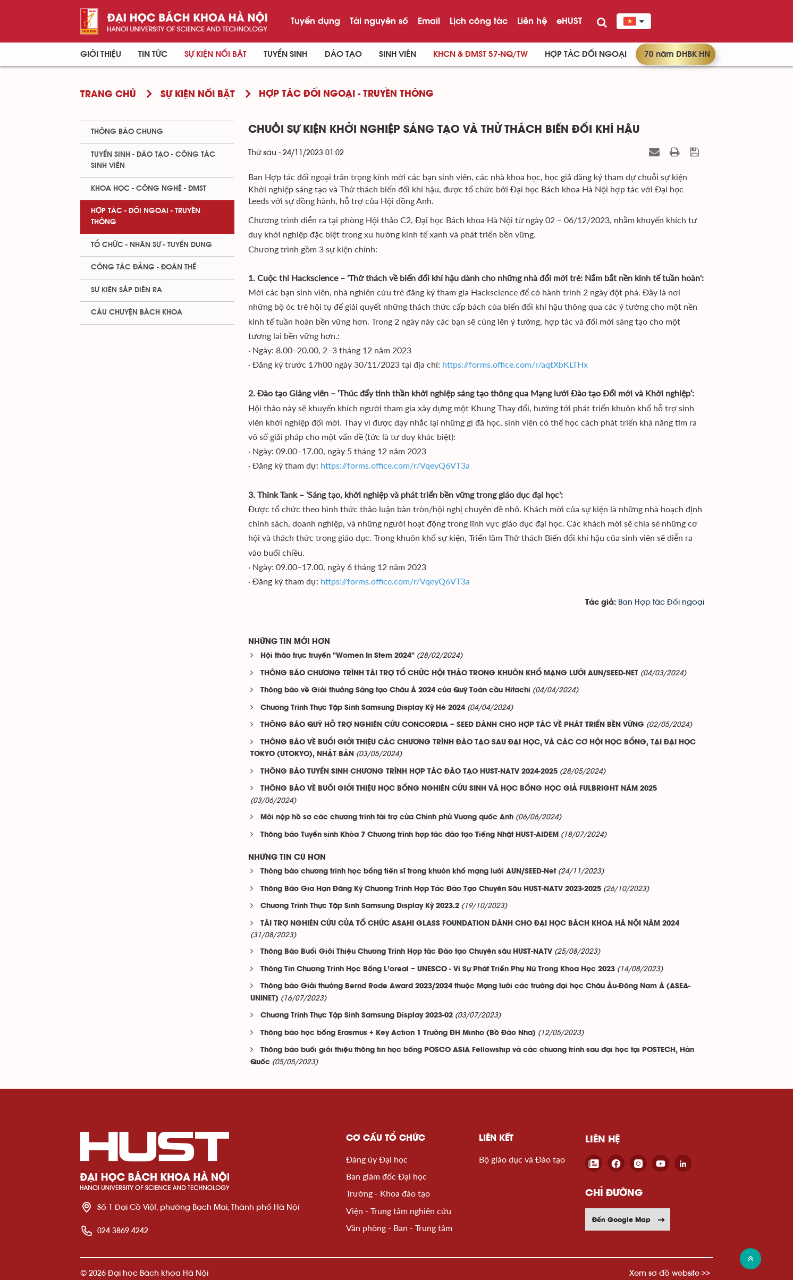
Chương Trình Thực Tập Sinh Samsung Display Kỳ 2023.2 (359, 906)
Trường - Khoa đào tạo (388, 1193)
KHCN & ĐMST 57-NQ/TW (480, 54)
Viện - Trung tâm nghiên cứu (398, 1211)
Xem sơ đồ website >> (669, 1273)
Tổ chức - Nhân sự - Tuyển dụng (151, 245)
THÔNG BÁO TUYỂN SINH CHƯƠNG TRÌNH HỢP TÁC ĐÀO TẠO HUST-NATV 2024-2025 (409, 771)
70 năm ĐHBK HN (677, 54)
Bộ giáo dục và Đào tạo (522, 1159)
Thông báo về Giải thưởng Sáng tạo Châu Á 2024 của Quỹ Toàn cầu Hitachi (395, 690)
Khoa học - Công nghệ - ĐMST (148, 188)
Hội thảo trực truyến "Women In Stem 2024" (337, 655)
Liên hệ (532, 21)
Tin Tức (152, 54)
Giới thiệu (100, 54)
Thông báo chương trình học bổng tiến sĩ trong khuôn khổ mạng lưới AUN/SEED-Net (408, 871)
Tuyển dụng (315, 21)
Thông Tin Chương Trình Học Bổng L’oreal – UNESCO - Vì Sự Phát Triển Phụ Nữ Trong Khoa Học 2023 (437, 969)
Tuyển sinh (285, 54)
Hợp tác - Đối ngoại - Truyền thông (145, 216)
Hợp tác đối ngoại (586, 54)
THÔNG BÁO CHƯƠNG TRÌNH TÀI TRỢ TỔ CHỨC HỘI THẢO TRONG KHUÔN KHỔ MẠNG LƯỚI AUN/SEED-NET (449, 673)
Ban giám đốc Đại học (386, 1176)
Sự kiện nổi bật (215, 54)
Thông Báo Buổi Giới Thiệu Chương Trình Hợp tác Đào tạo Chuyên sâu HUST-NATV (406, 951)
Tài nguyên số (379, 21)
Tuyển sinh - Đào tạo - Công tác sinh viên (153, 160)
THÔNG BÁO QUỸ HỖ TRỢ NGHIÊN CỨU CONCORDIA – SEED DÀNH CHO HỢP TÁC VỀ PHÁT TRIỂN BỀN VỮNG (452, 725)
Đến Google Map (628, 1219)
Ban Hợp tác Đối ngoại (661, 602)
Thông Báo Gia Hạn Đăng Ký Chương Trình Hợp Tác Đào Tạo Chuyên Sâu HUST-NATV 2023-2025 (430, 889)
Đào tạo (343, 54)
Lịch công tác (479, 21)
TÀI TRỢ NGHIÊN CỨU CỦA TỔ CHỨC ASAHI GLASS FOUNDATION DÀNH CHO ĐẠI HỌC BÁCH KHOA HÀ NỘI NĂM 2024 (469, 923)
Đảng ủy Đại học (377, 1159)
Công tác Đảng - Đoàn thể (143, 267)
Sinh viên (397, 54)
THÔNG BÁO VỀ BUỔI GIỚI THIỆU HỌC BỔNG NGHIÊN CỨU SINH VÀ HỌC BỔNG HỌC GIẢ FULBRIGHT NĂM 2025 (458, 788)
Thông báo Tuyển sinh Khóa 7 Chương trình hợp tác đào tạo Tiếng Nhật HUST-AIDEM (409, 835)
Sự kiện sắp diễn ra (126, 290)
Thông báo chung (127, 131)
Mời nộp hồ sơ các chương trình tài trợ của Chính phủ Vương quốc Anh (386, 817)
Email (429, 21)
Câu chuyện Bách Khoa (136, 312)
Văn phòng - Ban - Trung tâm (399, 1228)
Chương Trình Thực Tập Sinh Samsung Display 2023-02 (356, 1015)
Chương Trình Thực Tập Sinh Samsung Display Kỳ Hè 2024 (362, 708)
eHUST (569, 21)
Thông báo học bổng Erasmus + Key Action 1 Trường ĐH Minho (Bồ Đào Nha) (398, 1033)
